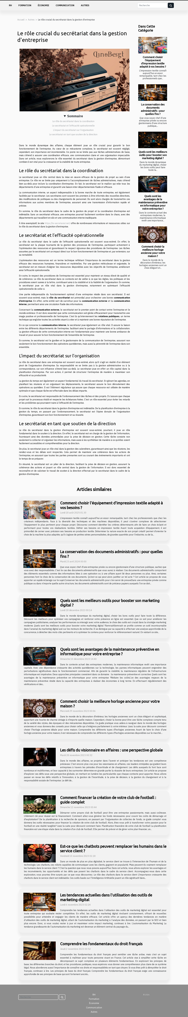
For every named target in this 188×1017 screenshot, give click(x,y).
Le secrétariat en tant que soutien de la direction (73, 134)
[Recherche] (152, 5)
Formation (24, 5)
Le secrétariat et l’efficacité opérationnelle (73, 125)
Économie (43, 5)
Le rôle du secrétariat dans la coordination (73, 121)
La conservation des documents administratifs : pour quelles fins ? (153, 109)
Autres (85, 5)
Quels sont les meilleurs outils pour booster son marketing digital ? (153, 155)
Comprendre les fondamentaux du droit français (101, 944)
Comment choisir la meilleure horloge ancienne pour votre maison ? (153, 251)
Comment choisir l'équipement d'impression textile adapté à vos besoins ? (153, 62)
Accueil (20, 19)
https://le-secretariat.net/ (57, 223)
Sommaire (75, 116)
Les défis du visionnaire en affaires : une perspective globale (111, 750)
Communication (65, 5)
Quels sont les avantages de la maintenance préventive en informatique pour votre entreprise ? (152, 202)
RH (10, 5)
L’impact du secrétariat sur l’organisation (73, 130)
